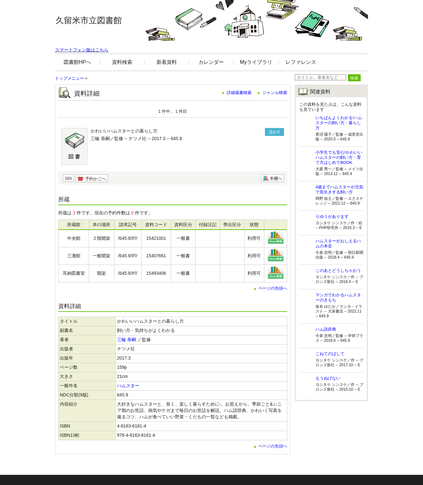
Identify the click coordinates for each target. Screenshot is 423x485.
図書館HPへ (77, 62)
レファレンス (301, 62)
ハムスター (128, 385)
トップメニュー (69, 78)
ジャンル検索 (274, 92)
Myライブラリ (256, 62)
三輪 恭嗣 (126, 339)
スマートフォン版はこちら (81, 49)
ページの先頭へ (272, 288)
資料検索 (122, 62)
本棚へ (276, 178)
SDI (68, 178)
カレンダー (211, 62)
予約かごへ (95, 178)
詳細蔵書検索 (239, 92)
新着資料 (166, 62)
